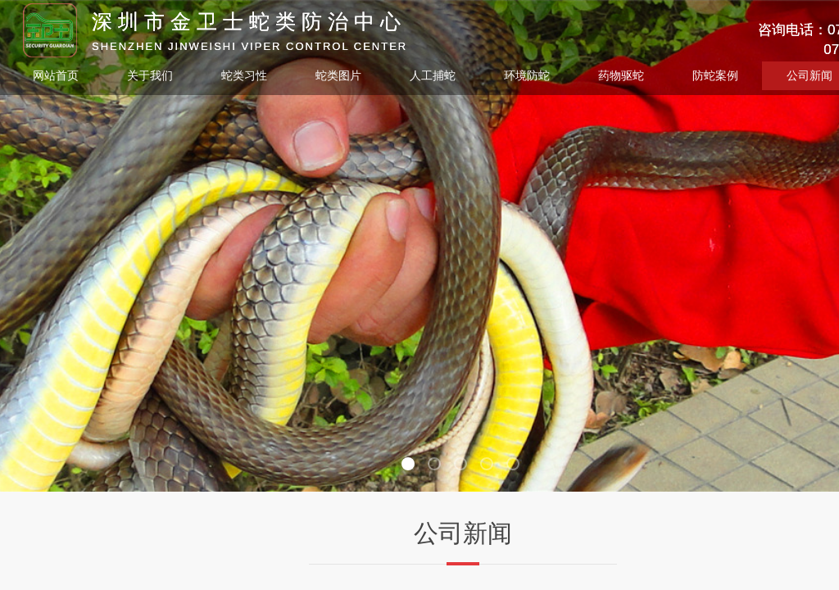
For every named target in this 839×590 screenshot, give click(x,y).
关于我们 (150, 76)
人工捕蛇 (433, 76)
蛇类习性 (244, 76)
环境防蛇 (527, 76)
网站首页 (56, 76)
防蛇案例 (715, 76)
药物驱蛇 (621, 76)
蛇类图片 (338, 76)
